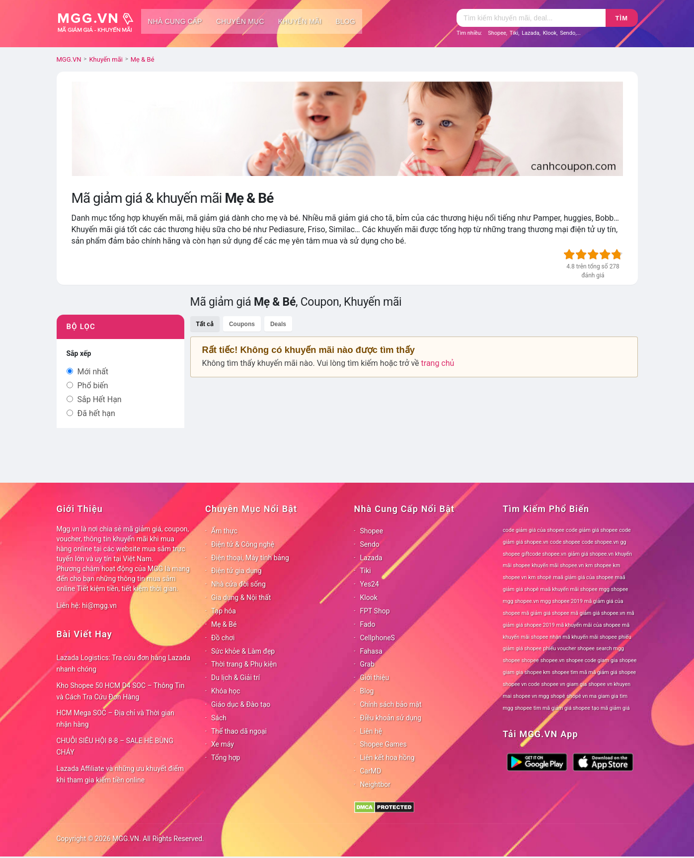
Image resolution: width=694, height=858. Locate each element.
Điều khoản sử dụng (391, 718)
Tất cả (205, 324)
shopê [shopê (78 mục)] (557, 696)
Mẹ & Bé (223, 624)
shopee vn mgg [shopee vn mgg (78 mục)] (531, 696)
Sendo (567, 33)
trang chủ (438, 363)
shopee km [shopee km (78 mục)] (537, 672)
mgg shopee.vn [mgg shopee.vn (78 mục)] (521, 601)
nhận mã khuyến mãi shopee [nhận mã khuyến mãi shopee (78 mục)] (583, 637)
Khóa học (225, 691)
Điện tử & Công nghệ (242, 544)
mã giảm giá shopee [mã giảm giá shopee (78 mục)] (545, 613)
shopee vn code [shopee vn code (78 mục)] (521, 684)
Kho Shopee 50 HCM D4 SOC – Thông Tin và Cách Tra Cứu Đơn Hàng (121, 691)
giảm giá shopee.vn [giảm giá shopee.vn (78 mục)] (591, 554)
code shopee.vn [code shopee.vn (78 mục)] (600, 542)
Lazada (531, 33)
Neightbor (375, 784)
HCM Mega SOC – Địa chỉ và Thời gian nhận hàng (116, 718)
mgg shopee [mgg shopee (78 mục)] (613, 589)
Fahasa (371, 651)
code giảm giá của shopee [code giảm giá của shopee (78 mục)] (533, 530)
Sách (219, 718)
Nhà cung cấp (175, 21)
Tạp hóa (223, 611)
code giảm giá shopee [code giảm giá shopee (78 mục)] (591, 530)
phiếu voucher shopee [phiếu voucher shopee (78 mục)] (569, 648)
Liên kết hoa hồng (387, 758)
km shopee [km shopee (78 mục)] (599, 565)
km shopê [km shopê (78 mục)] (540, 577)
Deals (278, 324)
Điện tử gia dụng (236, 571)
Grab (367, 664)
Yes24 (369, 584)
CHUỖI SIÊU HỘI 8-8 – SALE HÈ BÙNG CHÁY (115, 746)
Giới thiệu (374, 678)
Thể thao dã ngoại (239, 731)
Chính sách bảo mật (391, 704)
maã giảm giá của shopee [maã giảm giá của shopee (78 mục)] (583, 577)
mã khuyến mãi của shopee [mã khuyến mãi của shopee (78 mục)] (588, 625)
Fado (368, 624)
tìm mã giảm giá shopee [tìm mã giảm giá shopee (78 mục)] (562, 708)
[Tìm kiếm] (531, 18)
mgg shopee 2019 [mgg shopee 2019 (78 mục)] (561, 601)
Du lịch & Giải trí (235, 678)
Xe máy (222, 744)
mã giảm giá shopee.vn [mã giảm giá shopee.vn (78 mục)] (598, 613)
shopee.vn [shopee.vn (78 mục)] (552, 660)
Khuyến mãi (300, 21)
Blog (346, 21)
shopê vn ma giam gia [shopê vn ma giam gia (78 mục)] (592, 696)
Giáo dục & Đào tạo (240, 704)
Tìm (622, 18)
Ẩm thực (224, 531)
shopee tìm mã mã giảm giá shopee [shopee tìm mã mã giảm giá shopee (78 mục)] (594, 672)
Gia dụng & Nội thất (241, 597)
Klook (550, 33)
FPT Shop (375, 611)
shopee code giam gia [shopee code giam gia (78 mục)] (591, 660)
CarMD (371, 771)
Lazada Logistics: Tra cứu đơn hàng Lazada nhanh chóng (124, 663)
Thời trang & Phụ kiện (244, 664)
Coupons (242, 324)
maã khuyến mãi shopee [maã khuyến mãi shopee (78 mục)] (569, 589)
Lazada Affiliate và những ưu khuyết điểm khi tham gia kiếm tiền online (120, 774)
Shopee (497, 33)
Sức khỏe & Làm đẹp (243, 651)
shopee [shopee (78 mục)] (530, 660)
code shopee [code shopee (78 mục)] (565, 542)
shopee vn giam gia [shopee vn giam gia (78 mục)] (564, 684)
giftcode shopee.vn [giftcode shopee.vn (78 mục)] (544, 554)
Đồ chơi (222, 638)
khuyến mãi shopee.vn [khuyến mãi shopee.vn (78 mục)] (558, 565)
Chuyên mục (240, 21)
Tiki (514, 33)
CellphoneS (377, 638)
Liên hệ (371, 731)
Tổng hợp (225, 758)
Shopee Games (383, 744)
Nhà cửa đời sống (238, 584)
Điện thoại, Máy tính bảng (250, 558)
